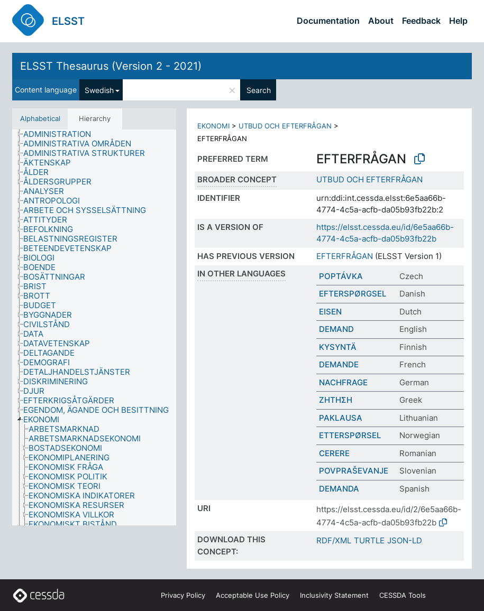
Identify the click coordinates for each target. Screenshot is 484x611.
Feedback (421, 20)
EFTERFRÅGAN (344, 256)
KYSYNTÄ (338, 347)
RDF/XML (333, 540)
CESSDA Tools (402, 595)
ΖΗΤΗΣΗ (335, 400)
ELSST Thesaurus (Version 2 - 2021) (111, 66)
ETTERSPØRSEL (350, 435)
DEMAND (336, 329)
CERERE (334, 453)
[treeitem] (62, 134)
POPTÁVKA (341, 276)
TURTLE (369, 540)
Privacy (183, 595)
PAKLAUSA (340, 418)
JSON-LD (404, 540)
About (381, 20)
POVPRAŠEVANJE (353, 471)
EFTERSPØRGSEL (352, 294)
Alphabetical (40, 118)
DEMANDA (339, 489)
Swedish (99, 90)
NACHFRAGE (343, 382)
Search (258, 90)
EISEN (330, 312)
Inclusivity (334, 595)
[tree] (94, 327)
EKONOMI (213, 126)
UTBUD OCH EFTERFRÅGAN (285, 126)
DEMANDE (339, 364)
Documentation (328, 20)
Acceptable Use (252, 595)
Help (458, 20)
